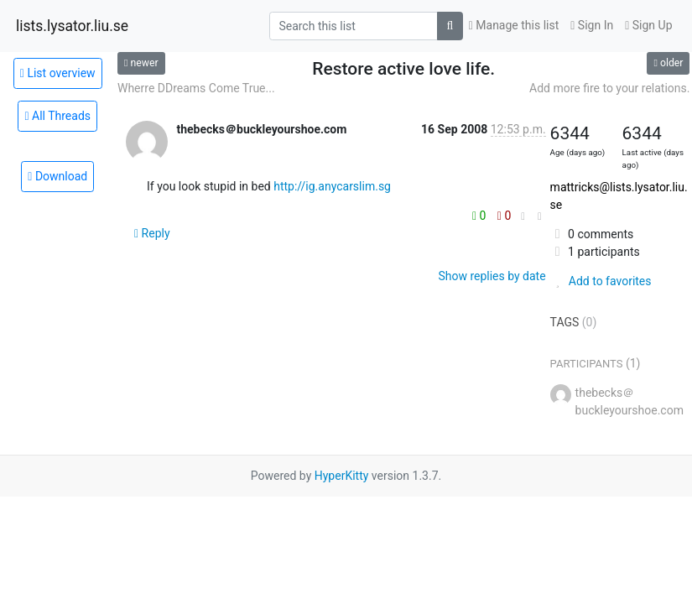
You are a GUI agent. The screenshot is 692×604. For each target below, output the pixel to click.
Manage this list (514, 25)
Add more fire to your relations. (609, 88)
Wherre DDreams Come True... (196, 88)
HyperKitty (342, 475)
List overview (58, 73)
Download (57, 176)
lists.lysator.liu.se (72, 26)
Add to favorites (601, 281)
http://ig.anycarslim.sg (332, 186)
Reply (152, 233)
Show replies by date (491, 276)
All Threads (57, 115)
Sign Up (648, 25)
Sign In (591, 25)
